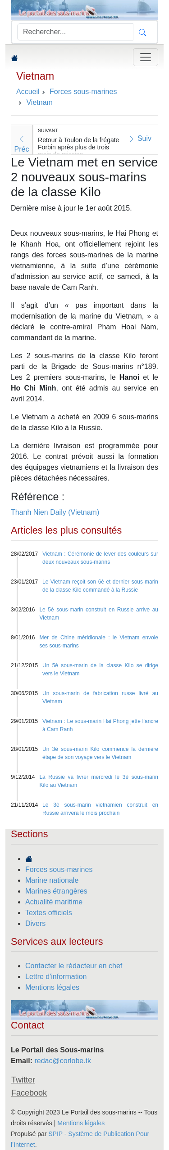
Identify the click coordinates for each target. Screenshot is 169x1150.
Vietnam (35, 76)
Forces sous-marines (58, 869)
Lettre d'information (56, 976)
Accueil (28, 91)
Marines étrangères (56, 891)
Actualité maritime (53, 902)
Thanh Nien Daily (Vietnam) (55, 512)
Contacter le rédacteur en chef (73, 966)
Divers (35, 923)
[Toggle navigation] (145, 57)
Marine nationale (51, 880)
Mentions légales (52, 987)
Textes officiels (48, 912)
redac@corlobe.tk (62, 1061)
